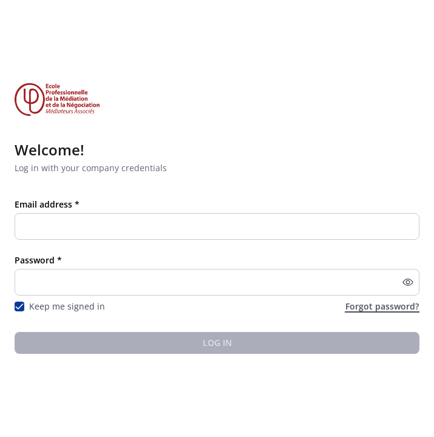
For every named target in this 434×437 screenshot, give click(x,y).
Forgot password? (382, 306)
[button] (408, 282)
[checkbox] (19, 306)
